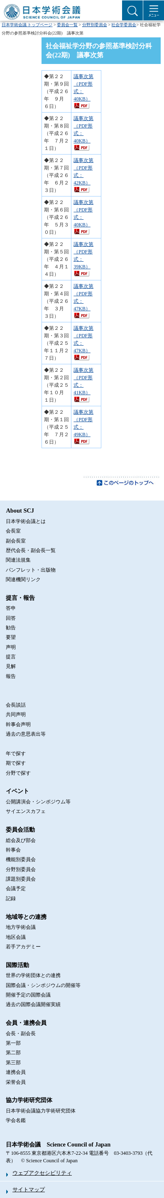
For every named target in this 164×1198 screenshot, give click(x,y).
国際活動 (17, 965)
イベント (17, 791)
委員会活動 (20, 829)
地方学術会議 (21, 927)
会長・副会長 (21, 1033)
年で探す (16, 753)
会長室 (13, 531)
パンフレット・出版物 (31, 570)
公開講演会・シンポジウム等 (38, 802)
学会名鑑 (16, 1120)
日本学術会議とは (26, 521)
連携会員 (16, 1072)
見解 (11, 666)
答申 (11, 608)
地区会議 (16, 937)
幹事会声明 (18, 724)
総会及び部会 (21, 840)
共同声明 (16, 714)
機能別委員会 (21, 859)
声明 (11, 647)
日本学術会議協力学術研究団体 (41, 1111)
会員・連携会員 (26, 1022)
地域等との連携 (26, 916)
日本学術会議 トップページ (27, 24)
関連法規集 (18, 560)
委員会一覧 (67, 24)
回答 (11, 618)
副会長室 (16, 541)
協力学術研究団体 (29, 1100)
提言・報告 (20, 597)
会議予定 (16, 888)
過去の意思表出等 (26, 734)
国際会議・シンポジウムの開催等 (43, 985)
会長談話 (16, 705)
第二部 (13, 1053)
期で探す (16, 763)
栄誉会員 (16, 1082)
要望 (11, 637)
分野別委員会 (94, 24)
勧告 (11, 628)
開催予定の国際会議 (28, 995)
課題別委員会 (21, 879)
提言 (11, 657)
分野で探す (18, 773)
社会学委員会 (123, 24)
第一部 (13, 1043)
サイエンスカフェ (26, 811)
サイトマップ (28, 1189)
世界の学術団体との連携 (33, 975)
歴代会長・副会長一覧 (31, 550)
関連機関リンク (23, 579)
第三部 (13, 1062)
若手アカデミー (23, 947)
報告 (11, 676)
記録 (11, 898)
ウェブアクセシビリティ (42, 1173)
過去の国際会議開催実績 (33, 1004)
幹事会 (13, 850)
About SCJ (20, 510)
